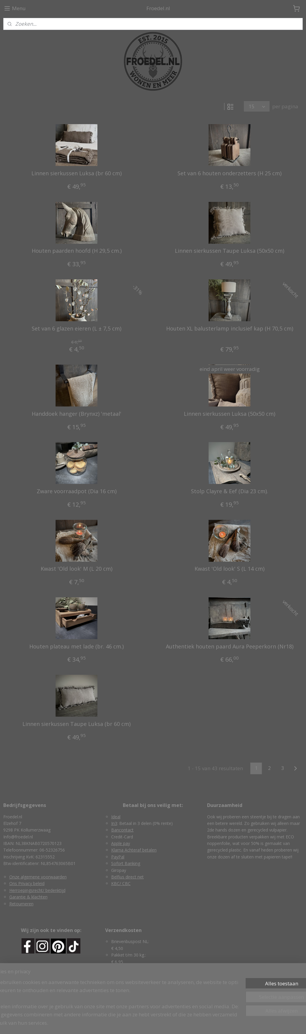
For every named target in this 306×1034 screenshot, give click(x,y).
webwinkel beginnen (163, 1023)
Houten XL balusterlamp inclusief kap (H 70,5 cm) (229, 328)
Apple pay (120, 843)
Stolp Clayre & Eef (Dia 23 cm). (229, 491)
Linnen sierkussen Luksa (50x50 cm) (229, 414)
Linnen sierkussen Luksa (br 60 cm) (76, 173)
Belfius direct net (127, 877)
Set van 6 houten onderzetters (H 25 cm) (229, 173)
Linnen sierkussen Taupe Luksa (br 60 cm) (76, 724)
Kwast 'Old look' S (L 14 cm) (229, 569)
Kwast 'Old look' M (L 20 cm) (76, 569)
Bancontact (122, 830)
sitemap (127, 1023)
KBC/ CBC (121, 883)
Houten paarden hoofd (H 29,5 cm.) (77, 251)
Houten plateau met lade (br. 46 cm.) (76, 646)
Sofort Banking (125, 863)
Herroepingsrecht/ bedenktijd (37, 890)
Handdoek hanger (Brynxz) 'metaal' (76, 414)
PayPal (117, 857)
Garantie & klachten (28, 897)
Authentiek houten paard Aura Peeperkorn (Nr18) (229, 646)
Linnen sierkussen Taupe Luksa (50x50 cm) (229, 251)
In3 (114, 823)
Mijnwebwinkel (215, 1023)
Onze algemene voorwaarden (38, 877)
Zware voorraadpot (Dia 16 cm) (77, 491)
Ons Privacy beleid (27, 883)
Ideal (115, 817)
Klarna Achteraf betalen (134, 850)
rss (140, 1023)
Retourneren (21, 904)
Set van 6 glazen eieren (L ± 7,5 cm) (76, 328)
